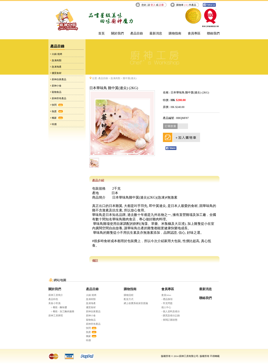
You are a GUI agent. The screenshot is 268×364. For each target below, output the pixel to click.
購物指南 (175, 33)
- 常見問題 (167, 303)
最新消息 (155, 33)
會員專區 (194, 33)
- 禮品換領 (167, 299)
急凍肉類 (56, 60)
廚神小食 (56, 85)
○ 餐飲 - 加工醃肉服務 (61, 311)
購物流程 (128, 295)
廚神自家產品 (59, 79)
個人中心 (166, 307)
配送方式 (128, 299)
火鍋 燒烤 (57, 54)
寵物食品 (56, 92)
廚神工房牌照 (55, 315)
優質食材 (56, 73)
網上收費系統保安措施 (136, 303)
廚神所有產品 (59, 98)
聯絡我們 (213, 33)
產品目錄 (136, 33)
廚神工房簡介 (55, 295)
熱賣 (54, 111)
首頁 (101, 33)
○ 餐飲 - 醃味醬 (57, 307)
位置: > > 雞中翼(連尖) (114, 78)
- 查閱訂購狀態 (169, 319)
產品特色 (53, 299)
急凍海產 (56, 66)
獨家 (54, 117)
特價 (54, 124)
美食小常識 (54, 303)
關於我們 (117, 33)
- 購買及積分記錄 (170, 315)
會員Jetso (166, 295)
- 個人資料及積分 (170, 311)
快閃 (54, 104)
